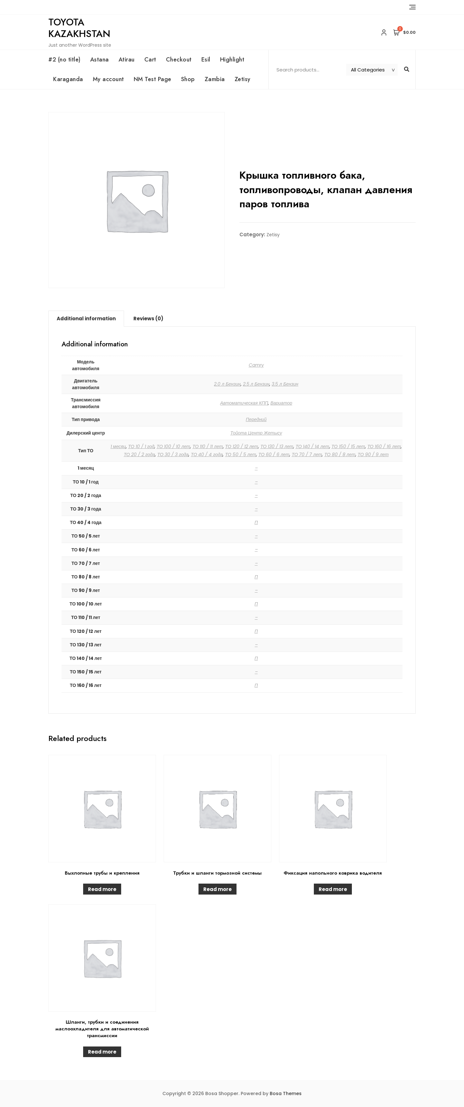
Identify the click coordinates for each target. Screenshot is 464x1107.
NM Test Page (152, 79)
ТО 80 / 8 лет (339, 454)
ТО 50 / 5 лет (240, 454)
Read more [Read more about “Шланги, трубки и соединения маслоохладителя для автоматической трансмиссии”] (102, 1051)
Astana (99, 59)
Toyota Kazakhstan (79, 28)
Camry (256, 365)
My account (108, 79)
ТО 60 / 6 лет (273, 454)
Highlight (232, 59)
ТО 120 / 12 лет (241, 446)
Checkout (179, 59)
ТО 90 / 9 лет (373, 454)
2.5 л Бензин (256, 384)
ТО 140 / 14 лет (312, 446)
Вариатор (281, 403)
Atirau (127, 59)
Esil (205, 59)
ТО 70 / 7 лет (307, 454)
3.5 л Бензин (285, 384)
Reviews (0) (148, 318)
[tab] (86, 319)
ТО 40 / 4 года (207, 454)
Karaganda (68, 79)
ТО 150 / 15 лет (348, 446)
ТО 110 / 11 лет (207, 446)
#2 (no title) (64, 59)
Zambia (215, 79)
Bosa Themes (286, 1093)
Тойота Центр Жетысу (256, 433)
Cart (150, 59)
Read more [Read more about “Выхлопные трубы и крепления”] (102, 889)
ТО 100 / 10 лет (173, 446)
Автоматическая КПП (244, 403)
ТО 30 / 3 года (172, 454)
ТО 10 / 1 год (141, 446)
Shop (188, 79)
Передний (256, 419)
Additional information (86, 318)
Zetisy (243, 79)
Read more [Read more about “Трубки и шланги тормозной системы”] (217, 889)
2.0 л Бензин (227, 384)
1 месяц (118, 446)
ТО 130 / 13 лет (276, 446)
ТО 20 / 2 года (139, 454)
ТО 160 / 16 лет (384, 446)
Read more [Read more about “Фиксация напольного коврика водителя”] (333, 889)
